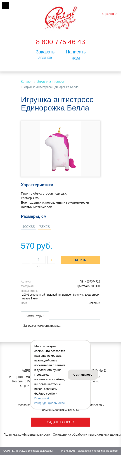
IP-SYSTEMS (68, 450)
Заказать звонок (45, 54)
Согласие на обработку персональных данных (87, 434)
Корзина (108, 14)
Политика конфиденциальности (26, 434)
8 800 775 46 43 (60, 42)
